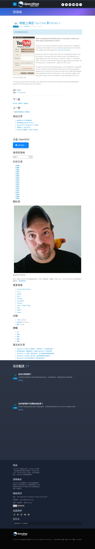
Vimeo (68, 50)
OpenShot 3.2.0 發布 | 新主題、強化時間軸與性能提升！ (34, 356)
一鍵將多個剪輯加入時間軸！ (21, 112)
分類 (15, 315)
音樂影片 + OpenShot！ (24, 127)
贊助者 (16, 518)
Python (19, 310)
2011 (17, 192)
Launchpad (20, 301)
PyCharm (19, 303)
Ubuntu (19, 312)
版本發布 (19, 322)
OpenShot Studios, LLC (46, 539)
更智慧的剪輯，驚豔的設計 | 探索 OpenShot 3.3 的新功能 (34, 351)
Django (19, 294)
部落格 (17, 12)
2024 (17, 167)
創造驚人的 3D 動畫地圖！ (25, 120)
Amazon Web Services (24, 289)
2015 (17, 185)
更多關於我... (22, 281)
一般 (18, 320)
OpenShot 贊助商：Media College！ (28, 130)
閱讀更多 (20, 380)
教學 (18, 324)
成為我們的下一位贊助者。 (21, 523)
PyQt (18, 308)
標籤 (15, 327)
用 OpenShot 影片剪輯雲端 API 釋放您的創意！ (31, 358)
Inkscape (19, 298)
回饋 (18, 334)
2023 (17, 169)
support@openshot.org (26, 500)
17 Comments (21, 92)
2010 (17, 194)
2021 (17, 173)
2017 (17, 181)
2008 (17, 198)
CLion (18, 291)
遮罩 (18, 337)
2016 (17, 183)
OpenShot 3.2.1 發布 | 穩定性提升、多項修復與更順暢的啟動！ (36, 353)
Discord (29, 502)
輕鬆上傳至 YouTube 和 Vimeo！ (40, 23)
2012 (17, 190)
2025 (17, 165)
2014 (17, 187)
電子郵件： (20, 502)
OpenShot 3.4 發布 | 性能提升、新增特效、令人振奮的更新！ (35, 349)
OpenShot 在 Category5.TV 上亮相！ (28, 125)
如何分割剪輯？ (25, 374)
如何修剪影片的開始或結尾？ (30, 403)
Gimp (18, 296)
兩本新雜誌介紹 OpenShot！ (25, 123)
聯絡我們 (17, 493)
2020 (17, 175)
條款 (67, 539)
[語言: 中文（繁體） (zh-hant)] (80, 4)
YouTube (60, 50)
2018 (17, 179)
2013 (17, 189)
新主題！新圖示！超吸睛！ (21, 103)
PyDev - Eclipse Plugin (23, 305)
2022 (17, 171)
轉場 (18, 339)
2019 (17, 177)
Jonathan (27, 26)
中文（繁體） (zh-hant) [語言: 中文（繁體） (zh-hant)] (75, 539)
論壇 (25, 502)
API (18, 332)
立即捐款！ (20, 145)
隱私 (63, 539)
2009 (17, 196)
